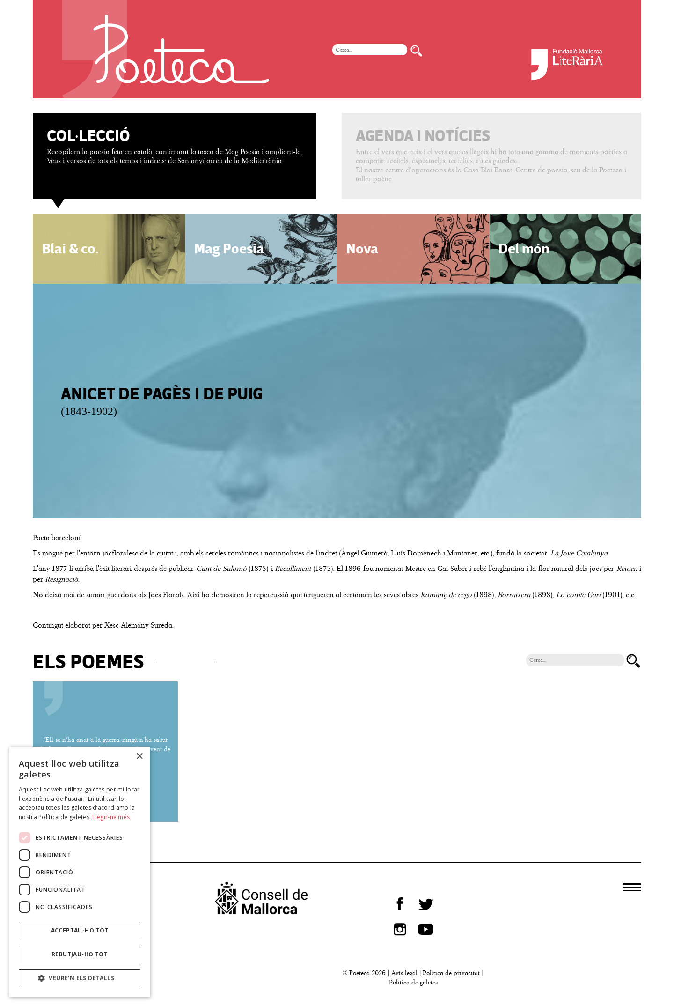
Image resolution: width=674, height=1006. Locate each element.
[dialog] (79, 872)
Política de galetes (413, 982)
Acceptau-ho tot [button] (80, 930)
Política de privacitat (451, 973)
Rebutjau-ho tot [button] (79, 954)
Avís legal (404, 973)
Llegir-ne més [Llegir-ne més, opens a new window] (111, 817)
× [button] (139, 756)
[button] (79, 978)
